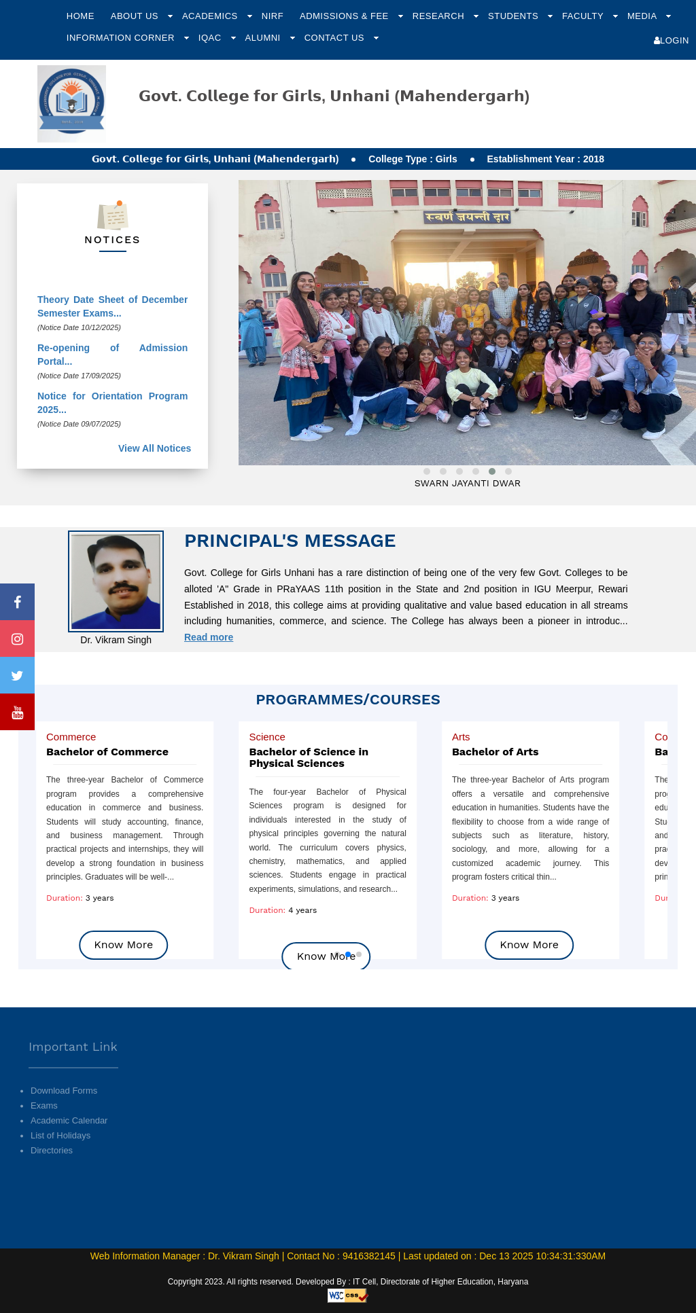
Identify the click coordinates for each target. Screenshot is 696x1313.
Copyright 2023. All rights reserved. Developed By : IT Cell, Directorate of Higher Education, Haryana (348, 1282)
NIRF (272, 16)
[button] (337, 954)
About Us (136, 16)
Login (671, 40)
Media (643, 16)
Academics (211, 16)
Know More (123, 944)
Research (440, 16)
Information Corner (122, 38)
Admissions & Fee (346, 16)
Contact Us (335, 38)
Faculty (584, 16)
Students (514, 16)
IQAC (211, 38)
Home (80, 16)
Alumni (264, 38)
